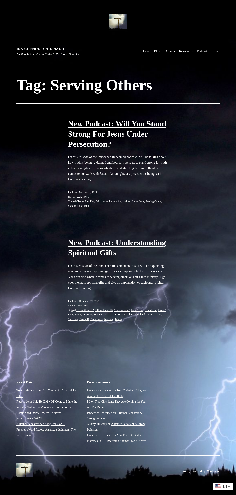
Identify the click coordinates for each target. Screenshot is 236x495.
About (215, 51)
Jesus (105, 201)
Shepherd (140, 314)
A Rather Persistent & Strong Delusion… (40, 424)
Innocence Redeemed (40, 49)
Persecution (115, 201)
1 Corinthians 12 (85, 310)
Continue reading (79, 179)
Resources (186, 51)
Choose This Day (85, 201)
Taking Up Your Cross (91, 319)
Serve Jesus (138, 201)
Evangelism (137, 310)
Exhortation (151, 310)
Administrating (122, 310)
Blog (157, 51)
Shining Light (75, 205)
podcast (127, 201)
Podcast (202, 51)
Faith (98, 201)
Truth (86, 205)
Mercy (78, 314)
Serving (98, 314)
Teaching (108, 319)
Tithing (118, 319)
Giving (162, 310)
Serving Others (153, 201)
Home (146, 51)
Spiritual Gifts (153, 314)
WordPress (212, 471)
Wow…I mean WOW (29, 418)
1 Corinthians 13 (104, 310)
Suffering (73, 319)
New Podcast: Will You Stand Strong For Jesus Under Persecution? (117, 133)
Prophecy (87, 314)
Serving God (110, 314)
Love (70, 314)
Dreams (170, 51)
